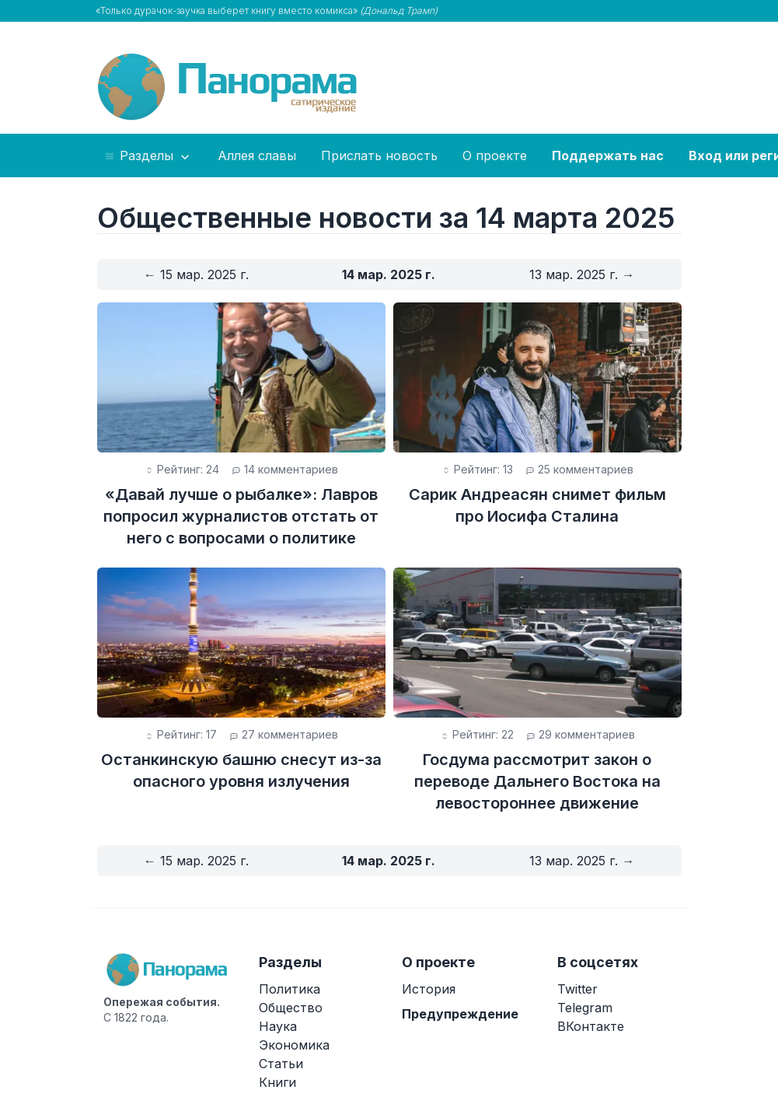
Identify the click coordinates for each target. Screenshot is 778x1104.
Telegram (584, 1007)
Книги (277, 1082)
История (428, 989)
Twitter (577, 989)
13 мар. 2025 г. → (581, 274)
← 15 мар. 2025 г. (196, 274)
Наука (278, 1026)
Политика (289, 989)
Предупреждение (460, 1014)
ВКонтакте (590, 1026)
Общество (291, 1007)
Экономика (294, 1045)
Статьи (281, 1063)
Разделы (148, 156)
